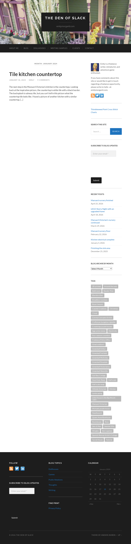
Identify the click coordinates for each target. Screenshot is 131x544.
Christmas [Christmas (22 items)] (114, 309)
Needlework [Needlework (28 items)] (97, 413)
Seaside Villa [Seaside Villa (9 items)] (109, 426)
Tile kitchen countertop (35, 74)
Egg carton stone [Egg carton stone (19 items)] (98, 331)
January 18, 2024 (17, 80)
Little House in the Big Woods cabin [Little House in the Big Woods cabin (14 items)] (103, 399)
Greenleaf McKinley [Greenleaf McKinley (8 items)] (100, 358)
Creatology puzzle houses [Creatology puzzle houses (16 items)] (102, 326)
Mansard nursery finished (102, 200)
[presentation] (101, 168)
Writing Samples (59, 48)
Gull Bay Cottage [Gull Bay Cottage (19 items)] (98, 375)
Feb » (119, 504)
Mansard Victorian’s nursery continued (103, 221)
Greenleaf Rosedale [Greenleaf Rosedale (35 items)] (99, 362)
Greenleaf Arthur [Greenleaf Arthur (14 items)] (99, 349)
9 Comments (43, 80)
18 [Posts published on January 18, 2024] (105, 489)
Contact (89, 48)
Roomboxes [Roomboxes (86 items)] (96, 422)
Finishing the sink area (100, 248)
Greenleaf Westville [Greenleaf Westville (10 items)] (100, 371)
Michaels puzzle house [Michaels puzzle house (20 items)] (101, 408)
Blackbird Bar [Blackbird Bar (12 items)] (97, 295)
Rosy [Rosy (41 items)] (107, 422)
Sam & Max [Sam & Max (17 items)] (96, 426)
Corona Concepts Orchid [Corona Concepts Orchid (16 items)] (102, 317)
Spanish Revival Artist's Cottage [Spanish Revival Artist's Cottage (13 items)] (104, 435)
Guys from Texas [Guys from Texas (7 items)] (98, 380)
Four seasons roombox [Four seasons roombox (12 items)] (101, 335)
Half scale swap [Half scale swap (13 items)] (98, 384)
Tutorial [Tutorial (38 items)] (109, 440)
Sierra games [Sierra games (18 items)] (107, 431)
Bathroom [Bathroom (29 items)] (96, 291)
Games (52, 474)
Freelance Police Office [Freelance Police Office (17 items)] (101, 340)
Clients (76, 48)
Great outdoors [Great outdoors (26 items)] (98, 344)
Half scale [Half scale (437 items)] (112, 380)
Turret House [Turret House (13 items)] (97, 440)
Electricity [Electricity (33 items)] (113, 331)
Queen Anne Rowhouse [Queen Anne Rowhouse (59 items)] (101, 417)
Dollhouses (40, 48)
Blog (26, 48)
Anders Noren (108, 535)
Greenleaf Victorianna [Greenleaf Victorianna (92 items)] (101, 367)
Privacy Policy (55, 508)
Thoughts (53, 485)
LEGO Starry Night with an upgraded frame (102, 210)
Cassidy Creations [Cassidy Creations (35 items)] (99, 309)
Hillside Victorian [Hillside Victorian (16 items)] (99, 389)
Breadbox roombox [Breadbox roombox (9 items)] (99, 300)
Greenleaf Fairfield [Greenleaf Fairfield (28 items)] (99, 353)
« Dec (91, 504)
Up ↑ (120, 535)
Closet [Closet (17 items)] (94, 313)
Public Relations (56, 479)
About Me (14, 48)
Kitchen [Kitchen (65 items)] (113, 389)
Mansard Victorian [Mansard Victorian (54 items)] (99, 404)
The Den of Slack (65, 18)
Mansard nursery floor (100, 231)
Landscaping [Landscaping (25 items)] (97, 393)
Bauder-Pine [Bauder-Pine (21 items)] (108, 291)
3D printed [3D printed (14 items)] (96, 286)
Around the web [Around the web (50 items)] (110, 286)
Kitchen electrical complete (102, 239)
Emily (31, 80)
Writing (52, 490)
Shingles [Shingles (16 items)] (95, 431)
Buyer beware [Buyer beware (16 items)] (97, 304)
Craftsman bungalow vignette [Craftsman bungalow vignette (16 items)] (103, 322)
